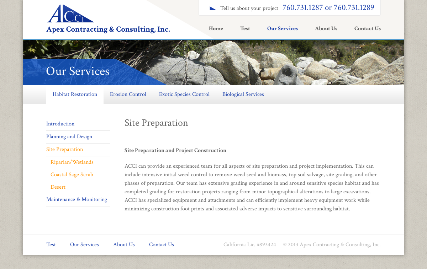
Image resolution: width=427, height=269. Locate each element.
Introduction (60, 124)
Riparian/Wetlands (72, 162)
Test (245, 28)
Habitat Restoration (75, 94)
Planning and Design (69, 136)
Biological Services (243, 94)
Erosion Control (128, 94)
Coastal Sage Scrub (72, 174)
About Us (326, 28)
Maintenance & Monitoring (76, 199)
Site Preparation (64, 149)
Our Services (282, 28)
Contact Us (367, 28)
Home (216, 28)
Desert (58, 187)
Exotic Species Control (184, 94)
